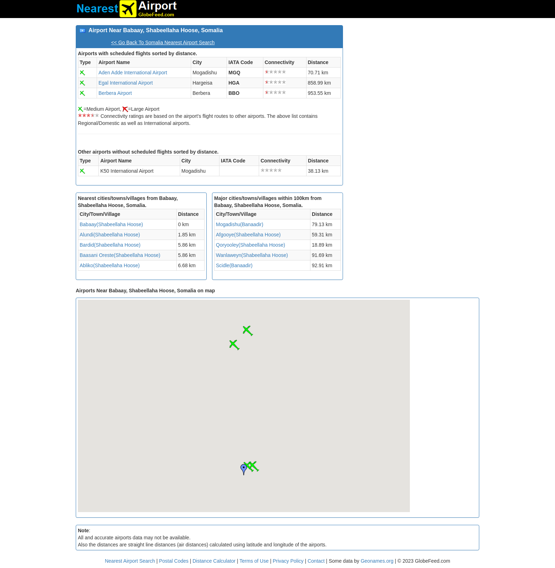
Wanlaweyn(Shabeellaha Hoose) (252, 255)
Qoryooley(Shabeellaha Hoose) (250, 245)
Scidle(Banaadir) (234, 265)
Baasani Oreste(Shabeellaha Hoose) (120, 255)
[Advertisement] (413, 74)
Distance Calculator (214, 561)
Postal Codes (173, 561)
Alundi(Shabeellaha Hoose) (110, 234)
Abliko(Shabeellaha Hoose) (110, 265)
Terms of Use (255, 561)
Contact (316, 561)
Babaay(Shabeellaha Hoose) (111, 224)
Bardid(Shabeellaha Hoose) (110, 245)
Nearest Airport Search (130, 561)
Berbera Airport (115, 93)
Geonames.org (377, 561)
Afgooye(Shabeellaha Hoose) (248, 234)
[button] (234, 345)
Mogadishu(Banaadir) (239, 224)
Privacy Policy (289, 561)
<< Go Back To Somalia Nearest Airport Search (162, 42)
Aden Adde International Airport (132, 72)
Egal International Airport (125, 83)
